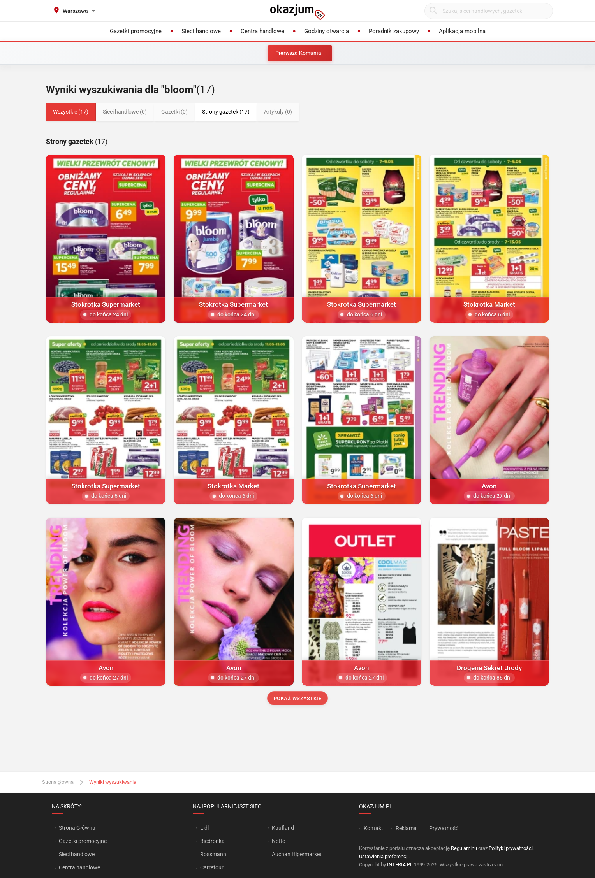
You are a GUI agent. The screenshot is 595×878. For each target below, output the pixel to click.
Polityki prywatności (511, 848)
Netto (278, 841)
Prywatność (443, 828)
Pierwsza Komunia (298, 53)
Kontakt (373, 828)
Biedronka (212, 841)
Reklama (406, 828)
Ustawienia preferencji (383, 856)
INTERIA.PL (400, 864)
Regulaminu (464, 848)
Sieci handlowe (77, 854)
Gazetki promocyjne (83, 841)
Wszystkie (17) (70, 112)
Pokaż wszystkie (298, 698)
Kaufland (283, 828)
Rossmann (213, 854)
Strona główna (58, 782)
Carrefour (212, 867)
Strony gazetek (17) (226, 112)
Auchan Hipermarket (297, 854)
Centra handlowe (79, 867)
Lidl (204, 828)
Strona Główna (77, 828)
